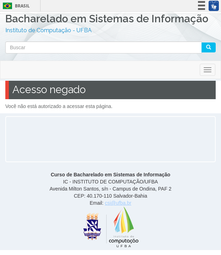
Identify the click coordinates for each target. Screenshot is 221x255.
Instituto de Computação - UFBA (48, 30)
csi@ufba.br (118, 203)
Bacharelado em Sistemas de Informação (106, 20)
